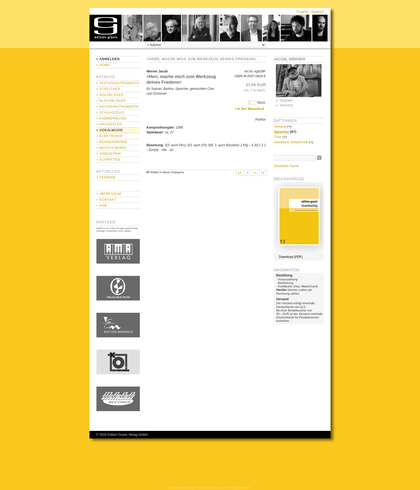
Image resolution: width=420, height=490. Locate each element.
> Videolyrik (108, 154)
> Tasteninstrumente (118, 83)
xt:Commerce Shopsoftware (230, 487)
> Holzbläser (109, 95)
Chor (278, 137)
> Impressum (108, 194)
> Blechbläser (111, 101)
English (302, 12)
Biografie (286, 100)
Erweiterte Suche (286, 166)
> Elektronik (109, 136)
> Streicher (108, 89)
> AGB (101, 205)
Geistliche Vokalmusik (291, 142)
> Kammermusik (111, 118)
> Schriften (108, 159)
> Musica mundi (111, 148)
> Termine (106, 177)
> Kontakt (106, 200)
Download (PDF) (291, 257)
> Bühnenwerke (112, 142)
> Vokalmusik (109, 130)
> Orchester (109, 124)
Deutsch (318, 12)
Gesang (280, 126)
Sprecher (281, 132)
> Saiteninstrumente (117, 107)
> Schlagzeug (110, 112)
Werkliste (286, 105)
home (105, 28)
